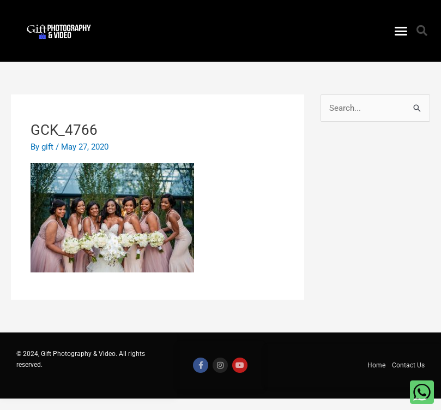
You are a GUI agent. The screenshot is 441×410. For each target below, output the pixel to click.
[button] (400, 31)
